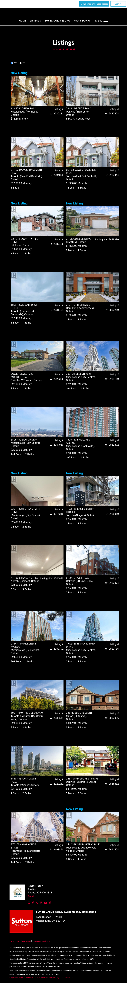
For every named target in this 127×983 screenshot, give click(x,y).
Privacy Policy (15, 941)
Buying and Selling (57, 21)
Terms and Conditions (41, 941)
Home (22, 21)
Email (31, 896)
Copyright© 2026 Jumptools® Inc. (23, 977)
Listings (35, 21)
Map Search (82, 21)
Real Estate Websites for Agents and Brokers (55, 977)
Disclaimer (26, 941)
